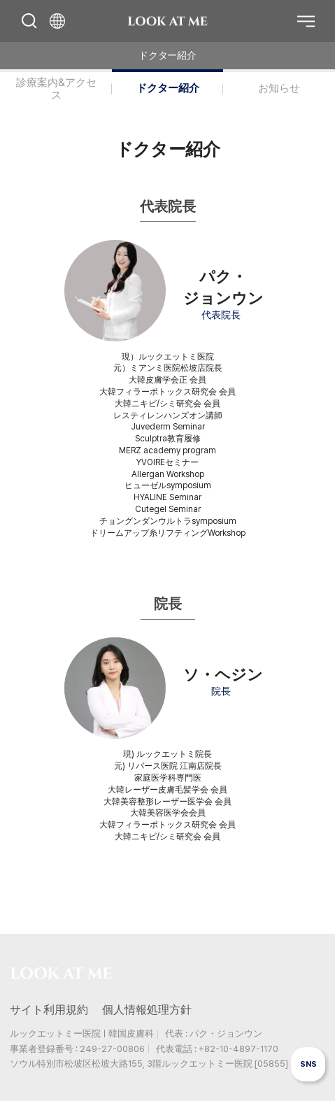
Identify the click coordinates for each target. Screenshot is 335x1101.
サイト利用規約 (49, 1009)
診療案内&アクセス (56, 88)
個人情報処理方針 (147, 1009)
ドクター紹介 (167, 87)
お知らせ (279, 87)
